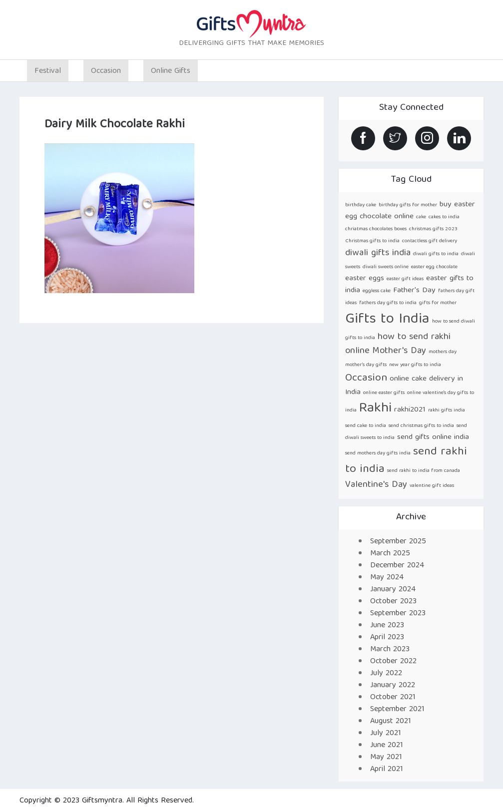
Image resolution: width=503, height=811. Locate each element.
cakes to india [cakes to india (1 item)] (444, 217)
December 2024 (397, 566)
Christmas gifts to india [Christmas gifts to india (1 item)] (372, 241)
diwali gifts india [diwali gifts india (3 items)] (378, 253)
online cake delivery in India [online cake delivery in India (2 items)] (404, 385)
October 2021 (393, 698)
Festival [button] (47, 71)
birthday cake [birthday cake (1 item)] (360, 205)
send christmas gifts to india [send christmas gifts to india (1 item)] (421, 425)
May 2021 (386, 758)
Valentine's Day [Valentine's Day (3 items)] (376, 485)
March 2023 (390, 650)
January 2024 (393, 590)
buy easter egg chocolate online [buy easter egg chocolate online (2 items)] (410, 210)
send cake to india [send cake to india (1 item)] (365, 425)
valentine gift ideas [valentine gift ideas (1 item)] (432, 485)
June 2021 (386, 746)
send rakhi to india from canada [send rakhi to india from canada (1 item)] (423, 470)
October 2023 (393, 602)
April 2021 (386, 770)
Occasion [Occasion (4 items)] (366, 378)
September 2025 (398, 542)
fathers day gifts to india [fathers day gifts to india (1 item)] (388, 303)
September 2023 (398, 614)
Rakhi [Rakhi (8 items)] (375, 409)
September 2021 (397, 710)
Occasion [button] (106, 71)
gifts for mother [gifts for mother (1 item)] (438, 303)
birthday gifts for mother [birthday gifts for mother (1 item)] (408, 205)
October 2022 (393, 662)
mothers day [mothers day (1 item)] (443, 352)
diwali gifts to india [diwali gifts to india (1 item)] (436, 254)
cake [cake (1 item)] (421, 217)
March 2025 (390, 554)
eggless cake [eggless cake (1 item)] (377, 291)
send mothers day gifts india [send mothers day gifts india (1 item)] (378, 453)
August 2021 (390, 722)
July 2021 (385, 734)
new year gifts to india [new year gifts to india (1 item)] (415, 365)
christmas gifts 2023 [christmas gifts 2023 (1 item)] (433, 229)
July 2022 (386, 674)
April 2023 (387, 638)
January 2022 (392, 686)
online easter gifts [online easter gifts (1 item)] (384, 393)
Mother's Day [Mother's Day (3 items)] (399, 351)
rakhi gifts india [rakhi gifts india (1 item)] (446, 410)
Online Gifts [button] (170, 71)
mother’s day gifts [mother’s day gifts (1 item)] (366, 365)
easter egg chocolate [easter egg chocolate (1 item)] (434, 267)
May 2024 (387, 578)
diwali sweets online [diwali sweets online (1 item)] (386, 267)
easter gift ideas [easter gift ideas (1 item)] (405, 279)
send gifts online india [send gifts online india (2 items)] (433, 437)
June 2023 (387, 626)
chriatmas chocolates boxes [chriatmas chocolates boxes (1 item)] (376, 229)
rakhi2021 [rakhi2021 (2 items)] (410, 409)
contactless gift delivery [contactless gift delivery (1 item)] (429, 241)
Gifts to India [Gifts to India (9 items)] (387, 320)
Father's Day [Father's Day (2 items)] (414, 290)
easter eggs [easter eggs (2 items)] (364, 278)
